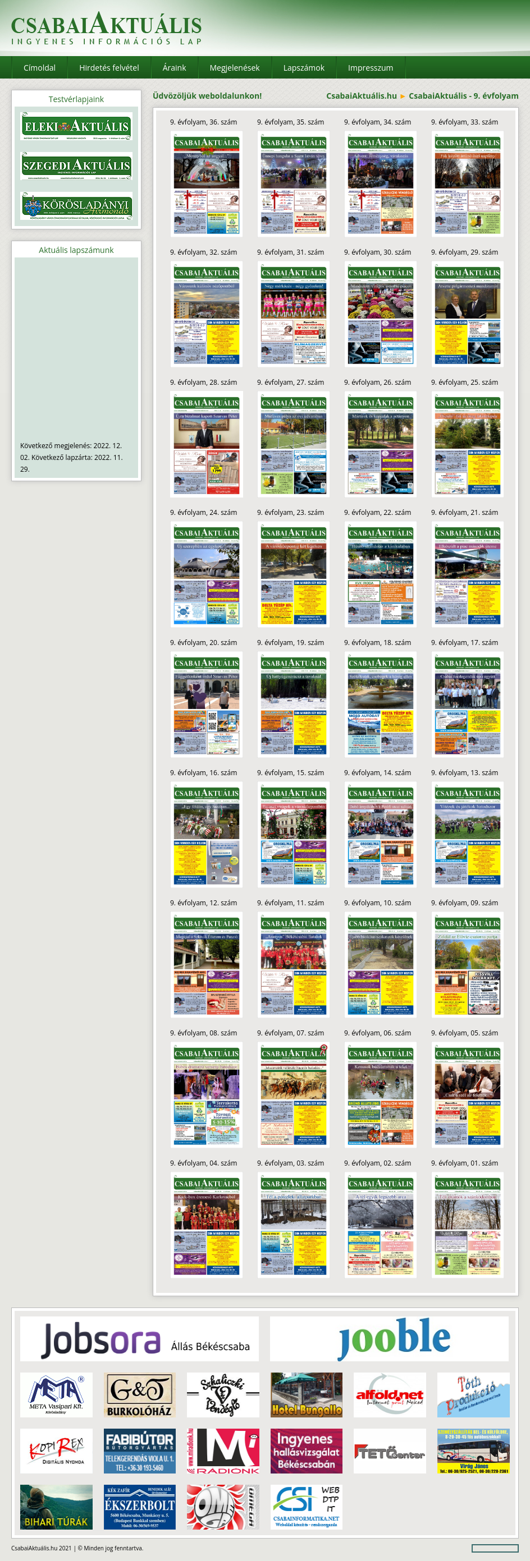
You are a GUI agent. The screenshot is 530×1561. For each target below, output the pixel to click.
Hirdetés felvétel (109, 67)
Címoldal (40, 67)
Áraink (174, 67)
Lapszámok (304, 67)
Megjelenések (235, 67)
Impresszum (370, 67)
